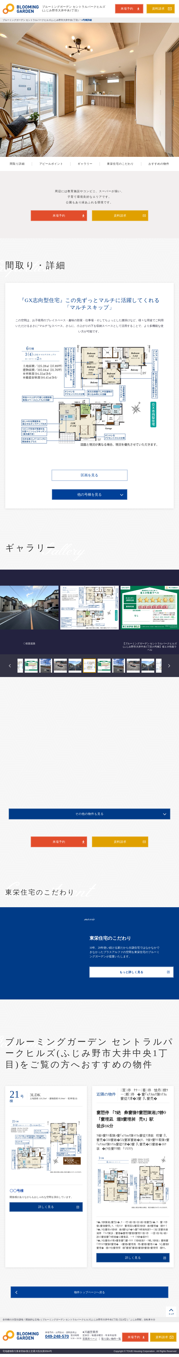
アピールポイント (51, 163)
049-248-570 (57, 1336)
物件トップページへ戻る (60, 1292)
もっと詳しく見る (145, 972)
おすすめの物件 (158, 163)
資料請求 (162, 8)
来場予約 (130, 8)
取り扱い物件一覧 (111, 1338)
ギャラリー (85, 163)
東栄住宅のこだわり (120, 163)
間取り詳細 (17, 163)
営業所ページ (90, 1338)
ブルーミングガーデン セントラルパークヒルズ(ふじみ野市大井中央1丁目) (40, 20)
